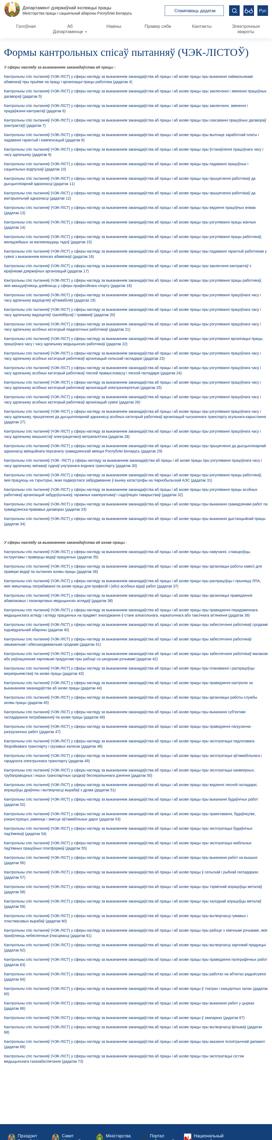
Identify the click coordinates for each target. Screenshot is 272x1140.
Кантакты (201, 26)
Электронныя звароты (246, 29)
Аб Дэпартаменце (70, 29)
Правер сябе (158, 26)
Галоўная (26, 26)
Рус (262, 10)
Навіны (113, 26)
